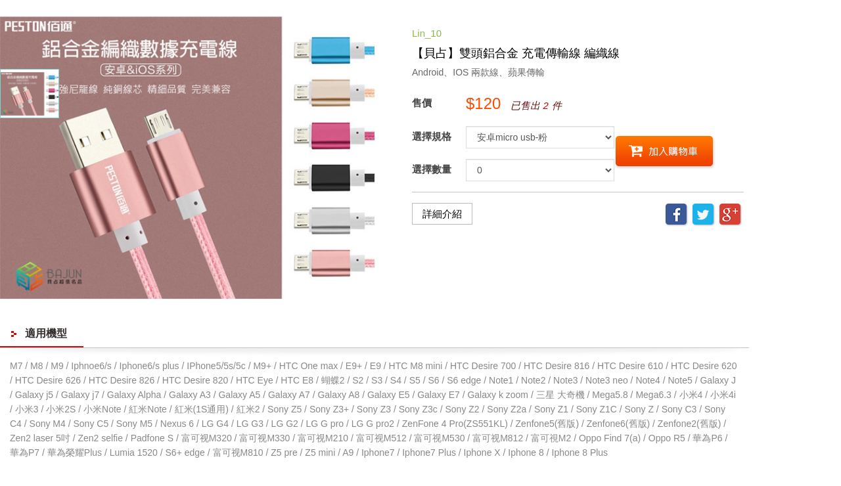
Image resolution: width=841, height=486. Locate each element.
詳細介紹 (442, 213)
